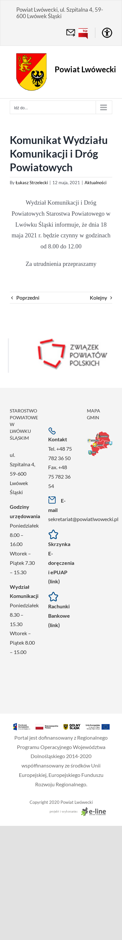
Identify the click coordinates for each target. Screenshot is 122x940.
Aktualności (95, 182)
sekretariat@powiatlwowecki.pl (83, 519)
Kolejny (98, 297)
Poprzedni (27, 297)
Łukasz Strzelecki (32, 182)
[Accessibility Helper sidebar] (107, 33)
